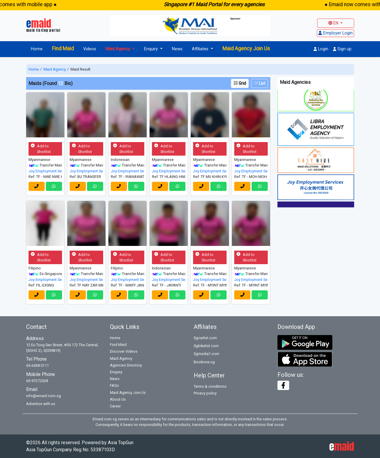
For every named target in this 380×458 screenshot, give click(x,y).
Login (321, 48)
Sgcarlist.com (205, 338)
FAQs (114, 385)
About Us (118, 399)
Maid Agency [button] (118, 48)
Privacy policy (205, 393)
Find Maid (63, 48)
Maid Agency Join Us (246, 48)
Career (115, 406)
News (177, 48)
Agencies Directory (126, 365)
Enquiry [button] (151, 48)
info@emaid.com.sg (43, 396)
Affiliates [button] (201, 48)
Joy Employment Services (45, 171)
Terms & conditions (210, 386)
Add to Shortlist (41, 148)
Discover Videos (124, 351)
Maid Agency (54, 69)
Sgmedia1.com (206, 354)
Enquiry (116, 372)
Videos (89, 48)
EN (333, 23)
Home (37, 48)
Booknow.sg (204, 362)
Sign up (342, 48)
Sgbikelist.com (206, 346)
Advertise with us (40, 404)
